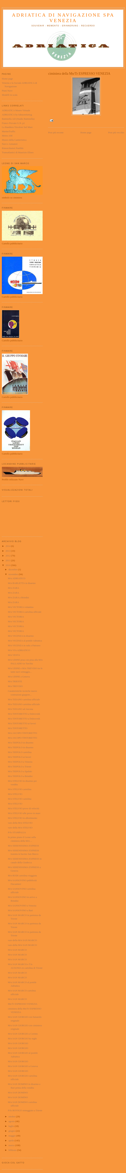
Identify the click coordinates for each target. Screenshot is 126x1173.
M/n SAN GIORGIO (18, 1043)
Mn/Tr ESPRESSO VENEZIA (22, 1003)
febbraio (13, 1150)
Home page (86, 132)
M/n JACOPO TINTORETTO (22, 733)
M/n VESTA (14, 655)
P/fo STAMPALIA (17, 832)
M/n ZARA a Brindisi (18, 597)
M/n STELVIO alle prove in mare (24, 813)
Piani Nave (7, 90)
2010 (8, 565)
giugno (12, 1130)
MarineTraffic (8, 131)
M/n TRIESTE (15, 681)
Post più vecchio (116, 132)
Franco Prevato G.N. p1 (13, 123)
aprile (12, 1140)
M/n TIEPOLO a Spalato (20, 771)
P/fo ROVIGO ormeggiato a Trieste (25, 1110)
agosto (12, 1121)
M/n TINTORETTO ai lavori (22, 723)
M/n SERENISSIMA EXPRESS (23, 845)
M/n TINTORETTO (17, 728)
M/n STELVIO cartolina (19, 789)
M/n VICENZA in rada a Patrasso (24, 645)
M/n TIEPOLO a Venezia (20, 761)
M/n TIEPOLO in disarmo (20, 742)
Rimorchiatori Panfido (13, 148)
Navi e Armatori (9, 144)
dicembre (13, 569)
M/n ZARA (13, 587)
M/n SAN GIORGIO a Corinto (23, 1033)
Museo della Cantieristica (14, 139)
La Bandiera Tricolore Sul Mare (17, 127)
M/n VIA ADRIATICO (19, 650)
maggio (12, 1135)
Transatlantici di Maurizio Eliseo (18, 152)
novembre (14, 574)
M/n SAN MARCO (17, 949)
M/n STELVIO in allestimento (22, 818)
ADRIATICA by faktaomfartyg (17, 114)
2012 (8, 555)
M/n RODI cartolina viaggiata (22, 875)
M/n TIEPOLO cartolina (20, 752)
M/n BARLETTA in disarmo (22, 583)
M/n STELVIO (15, 794)
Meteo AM (7, 135)
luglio (12, 1126)
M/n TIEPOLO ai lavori (19, 757)
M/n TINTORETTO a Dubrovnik (24, 713)
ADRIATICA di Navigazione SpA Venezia (63, 17)
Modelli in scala (9, 94)
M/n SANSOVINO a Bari (20, 910)
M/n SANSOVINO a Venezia (22, 905)
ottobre (12, 1116)
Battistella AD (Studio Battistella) (18, 118)
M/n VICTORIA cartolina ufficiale (24, 611)
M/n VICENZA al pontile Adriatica (25, 640)
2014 (8, 546)
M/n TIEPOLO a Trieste (19, 766)
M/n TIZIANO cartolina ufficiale (24, 699)
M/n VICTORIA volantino (20, 607)
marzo (12, 1145)
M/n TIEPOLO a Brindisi (20, 776)
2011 (8, 560)
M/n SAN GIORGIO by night (22, 1038)
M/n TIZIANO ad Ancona (20, 709)
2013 (8, 550)
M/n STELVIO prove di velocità (23, 808)
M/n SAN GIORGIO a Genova (23, 1066)
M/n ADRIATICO (16, 578)
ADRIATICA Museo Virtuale (16, 110)
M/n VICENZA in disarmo (21, 635)
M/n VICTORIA (16, 616)
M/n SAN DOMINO (18, 1092)
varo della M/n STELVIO (20, 822)
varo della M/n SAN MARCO (22, 940)
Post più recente (56, 132)
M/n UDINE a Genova (19, 676)
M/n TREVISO (15, 686)
